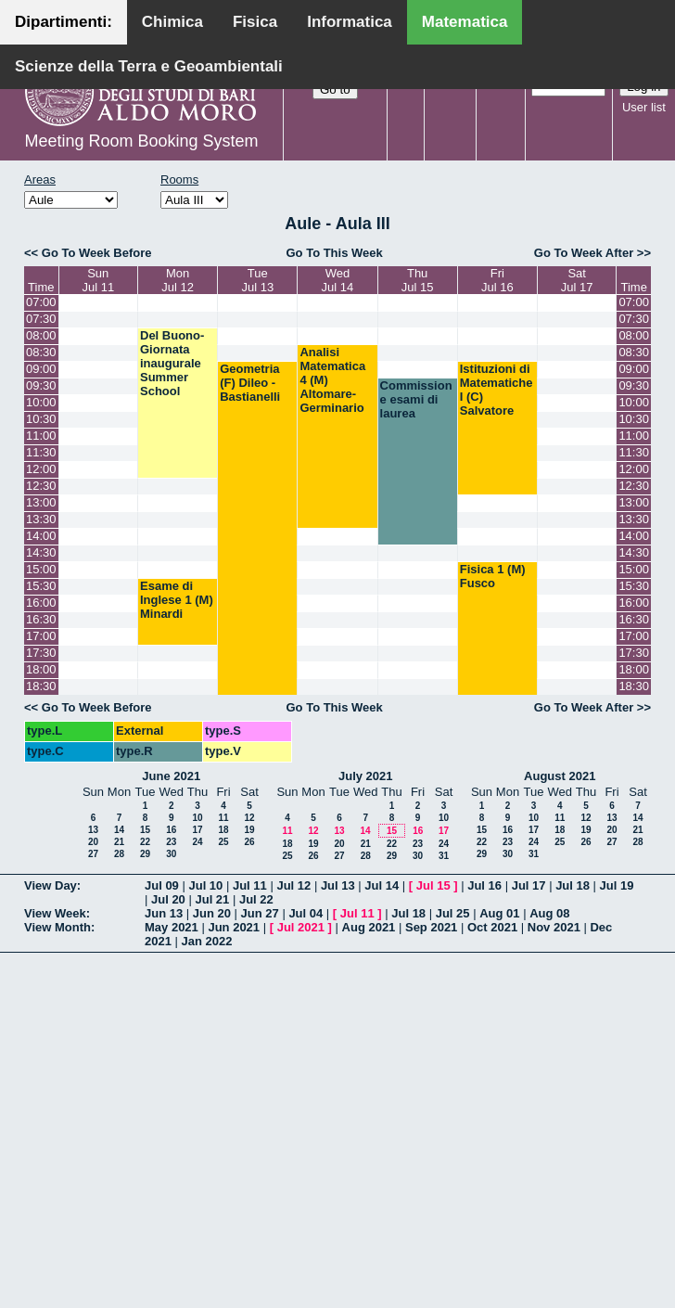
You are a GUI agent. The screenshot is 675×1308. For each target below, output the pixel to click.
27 (93, 854)
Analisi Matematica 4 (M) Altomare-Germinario (332, 380)
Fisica (255, 22)
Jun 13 (164, 913)
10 (197, 818)
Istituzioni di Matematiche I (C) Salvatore (496, 389)
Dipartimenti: (63, 22)
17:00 (41, 636)
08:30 (41, 352)
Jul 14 (381, 885)
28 (119, 854)
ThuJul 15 (417, 280)
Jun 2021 (234, 927)
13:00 (41, 502)
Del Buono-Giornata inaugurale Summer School (172, 363)
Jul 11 (250, 885)
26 (249, 842)
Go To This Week (334, 253)
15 (145, 830)
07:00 (41, 302)
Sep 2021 (431, 927)
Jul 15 (433, 885)
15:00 (41, 569)
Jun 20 (212, 913)
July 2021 (365, 776)
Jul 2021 (301, 927)
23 (171, 842)
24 (197, 842)
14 (119, 830)
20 (93, 842)
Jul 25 (453, 913)
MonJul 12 (177, 280)
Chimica (172, 22)
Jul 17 (529, 885)
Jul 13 (338, 885)
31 (444, 856)
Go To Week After (583, 253)
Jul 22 (256, 899)
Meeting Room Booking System (141, 141)
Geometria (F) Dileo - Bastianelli (250, 383)
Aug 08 (549, 913)
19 (249, 830)
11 (223, 818)
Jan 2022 (207, 941)
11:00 (41, 435)
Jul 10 (205, 885)
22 (145, 842)
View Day (50, 885)
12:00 (41, 469)
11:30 (41, 452)
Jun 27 (260, 913)
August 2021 (559, 776)
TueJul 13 (257, 280)
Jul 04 (305, 913)
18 (223, 830)
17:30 (41, 653)
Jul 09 (162, 885)
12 (249, 818)
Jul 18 (572, 885)
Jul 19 (617, 885)
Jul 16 (484, 885)
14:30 (41, 552)
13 (93, 830)
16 (171, 830)
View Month (57, 927)
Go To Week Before (97, 253)
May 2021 (171, 927)
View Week (55, 913)
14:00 (41, 536)
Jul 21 (212, 899)
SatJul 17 (577, 280)
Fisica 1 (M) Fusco (493, 576)
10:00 (41, 402)
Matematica (465, 22)
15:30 (41, 586)
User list (644, 107)
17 (197, 830)
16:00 (41, 602)
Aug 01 (499, 913)
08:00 (41, 335)
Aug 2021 (369, 927)
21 (119, 842)
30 (171, 854)
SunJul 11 (98, 280)
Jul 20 (168, 899)
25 (223, 842)
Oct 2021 (492, 927)
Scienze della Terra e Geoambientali (149, 66)
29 (145, 854)
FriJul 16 (497, 280)
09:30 (41, 385)
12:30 (41, 486)
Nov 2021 (554, 927)
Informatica (349, 22)
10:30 (41, 419)
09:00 (41, 369)
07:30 (41, 319)
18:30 (41, 686)
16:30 (41, 619)
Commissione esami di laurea (416, 399)
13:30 (41, 519)
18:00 (41, 669)
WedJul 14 (338, 280)
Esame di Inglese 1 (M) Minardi (176, 600)
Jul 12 (293, 885)
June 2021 (171, 776)
